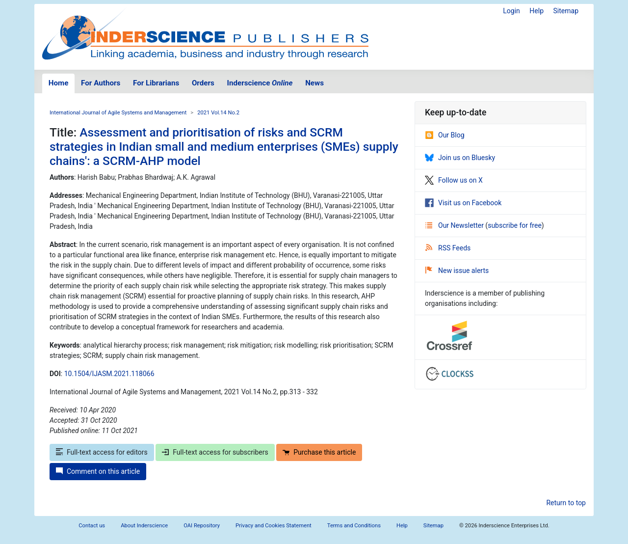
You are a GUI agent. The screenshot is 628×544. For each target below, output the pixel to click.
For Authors (100, 83)
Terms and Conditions (354, 525)
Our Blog (445, 135)
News (314, 83)
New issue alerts (457, 270)
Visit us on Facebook (463, 203)
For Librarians (156, 83)
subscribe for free (515, 225)
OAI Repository (201, 525)
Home (59, 83)
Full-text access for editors (102, 452)
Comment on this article (98, 471)
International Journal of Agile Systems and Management (118, 112)
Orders (203, 83)
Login (511, 11)
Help (536, 11)
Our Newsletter (455, 225)
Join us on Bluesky (460, 158)
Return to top (566, 503)
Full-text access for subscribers (215, 452)
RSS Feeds (448, 248)
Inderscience (260, 83)
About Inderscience (144, 525)
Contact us (91, 525)
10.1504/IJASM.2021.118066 (109, 374)
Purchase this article (319, 452)
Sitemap (565, 11)
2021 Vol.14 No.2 (218, 112)
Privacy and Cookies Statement (274, 525)
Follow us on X (454, 180)
